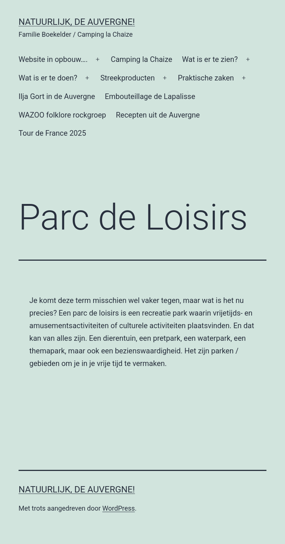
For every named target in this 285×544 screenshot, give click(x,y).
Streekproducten (127, 77)
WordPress (118, 508)
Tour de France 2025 (52, 133)
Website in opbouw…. (53, 59)
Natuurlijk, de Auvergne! (77, 22)
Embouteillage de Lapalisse (150, 96)
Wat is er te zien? (210, 59)
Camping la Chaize (141, 59)
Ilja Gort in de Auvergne (57, 96)
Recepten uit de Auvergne (158, 115)
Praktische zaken (206, 77)
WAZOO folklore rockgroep (62, 115)
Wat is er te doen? (48, 77)
